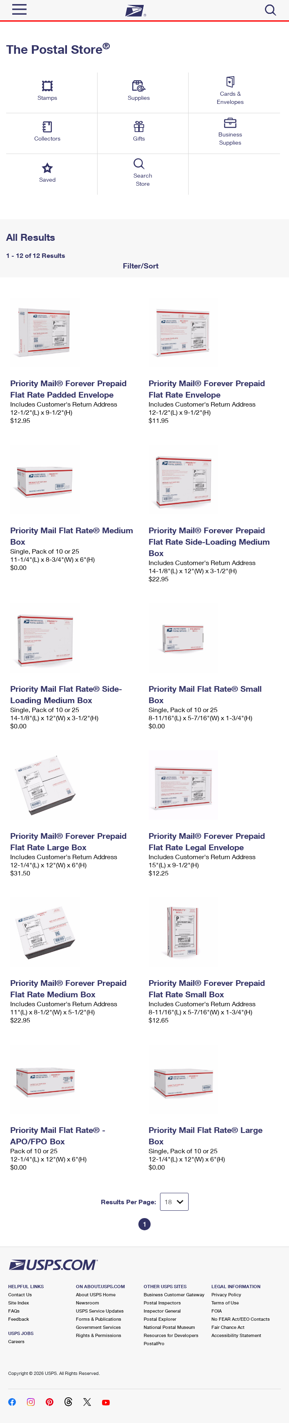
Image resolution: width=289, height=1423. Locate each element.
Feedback (18, 1319)
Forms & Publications (98, 1319)
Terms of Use (225, 1302)
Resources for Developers (171, 1335)
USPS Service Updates (100, 1310)
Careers (16, 1341)
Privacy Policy (226, 1294)
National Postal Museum (169, 1327)
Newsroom (87, 1302)
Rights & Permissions (98, 1335)
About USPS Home (96, 1294)
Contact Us (20, 1294)
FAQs (14, 1310)
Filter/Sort (139, 265)
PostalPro (154, 1343)
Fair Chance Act (228, 1327)
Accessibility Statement (236, 1335)
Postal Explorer (160, 1319)
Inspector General (162, 1310)
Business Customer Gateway (174, 1294)
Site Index (18, 1302)
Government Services (98, 1327)
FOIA (216, 1310)
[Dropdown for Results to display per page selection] (174, 1202)
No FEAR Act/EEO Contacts (240, 1319)
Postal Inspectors (162, 1302)
